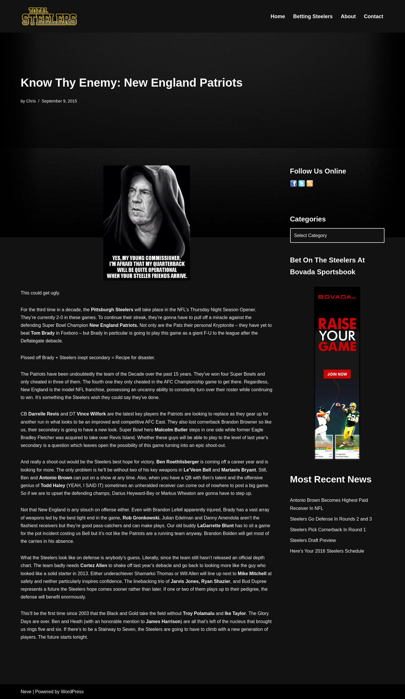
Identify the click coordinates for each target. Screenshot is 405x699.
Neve (26, 691)
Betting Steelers (313, 16)
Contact (373, 16)
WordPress (72, 691)
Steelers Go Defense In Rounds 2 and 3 (331, 519)
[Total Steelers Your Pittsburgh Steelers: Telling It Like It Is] (50, 16)
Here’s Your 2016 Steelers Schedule (327, 551)
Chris (31, 101)
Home (277, 16)
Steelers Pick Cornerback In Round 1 (328, 529)
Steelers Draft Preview (313, 540)
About (348, 16)
